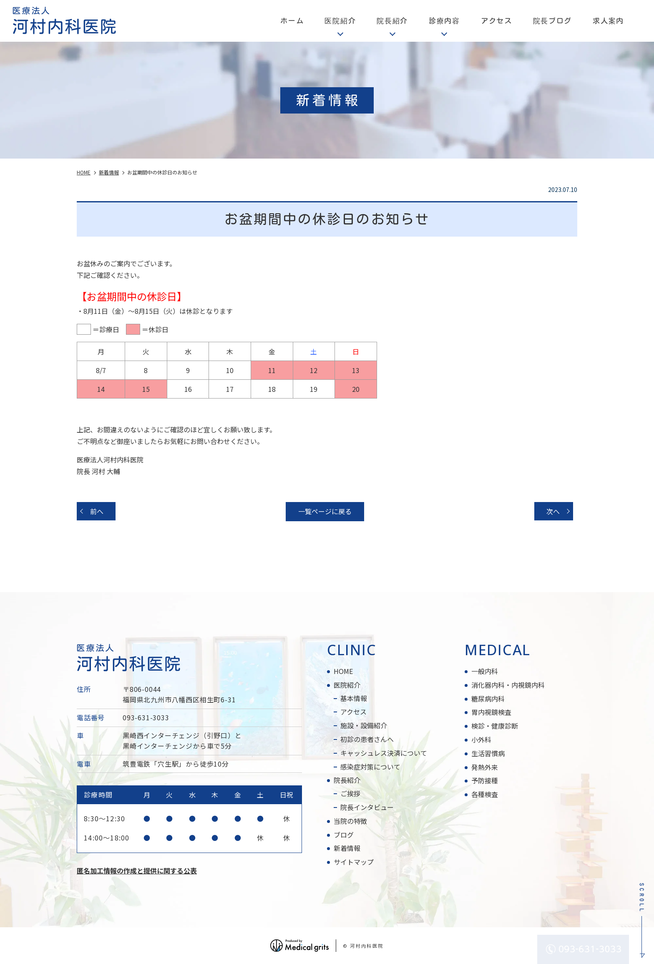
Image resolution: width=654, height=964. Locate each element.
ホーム (292, 20)
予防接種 (484, 780)
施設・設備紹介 (363, 725)
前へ (96, 511)
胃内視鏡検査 (491, 712)
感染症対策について (370, 767)
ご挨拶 (350, 793)
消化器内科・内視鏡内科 (508, 685)
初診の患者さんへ (367, 739)
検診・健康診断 (494, 726)
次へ (553, 511)
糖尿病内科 (488, 699)
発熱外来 (484, 767)
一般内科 (484, 671)
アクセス (496, 20)
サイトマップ (354, 862)
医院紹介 (347, 685)
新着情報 (347, 848)
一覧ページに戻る (325, 511)
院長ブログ (552, 20)
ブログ (344, 835)
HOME (343, 671)
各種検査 (484, 794)
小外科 (481, 739)
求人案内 (608, 20)
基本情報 (353, 698)
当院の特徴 (350, 821)
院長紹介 (347, 780)
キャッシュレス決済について (383, 753)
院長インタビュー (367, 807)
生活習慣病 (488, 753)
